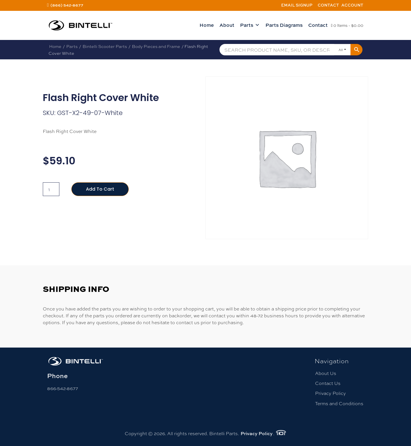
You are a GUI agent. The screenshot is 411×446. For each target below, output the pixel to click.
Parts (250, 25)
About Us (325, 373)
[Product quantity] (51, 189)
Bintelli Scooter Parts (104, 46)
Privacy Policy (330, 393)
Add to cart (100, 189)
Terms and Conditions (339, 403)
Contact (328, 5)
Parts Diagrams (284, 25)
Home (207, 25)
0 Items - (347, 25)
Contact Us (328, 383)
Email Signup (297, 5)
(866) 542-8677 (67, 5)
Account (352, 5)
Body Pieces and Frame (156, 46)
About (226, 25)
